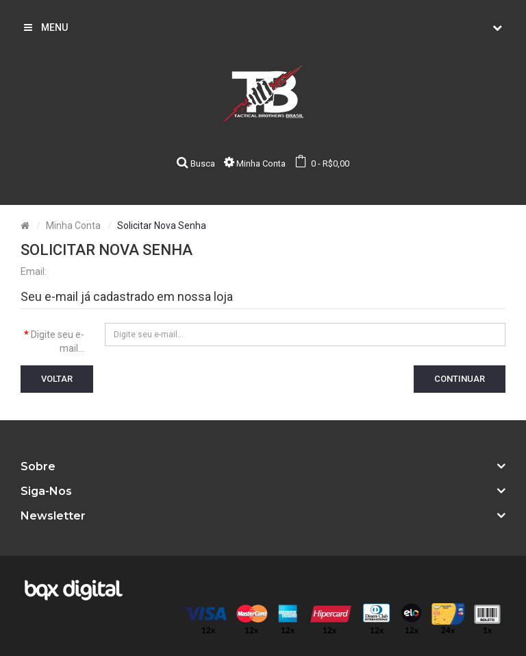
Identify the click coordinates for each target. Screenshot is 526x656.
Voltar (57, 379)
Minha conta (73, 225)
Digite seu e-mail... (57, 341)
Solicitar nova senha (161, 225)
